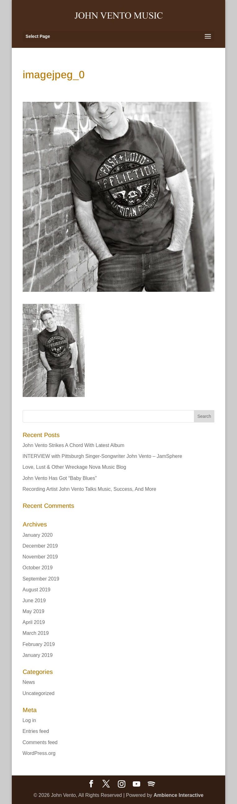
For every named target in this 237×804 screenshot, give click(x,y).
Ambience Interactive (178, 795)
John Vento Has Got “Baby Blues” (60, 478)
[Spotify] (151, 784)
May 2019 (33, 611)
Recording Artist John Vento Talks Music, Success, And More (89, 489)
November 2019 (40, 556)
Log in (29, 720)
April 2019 (34, 622)
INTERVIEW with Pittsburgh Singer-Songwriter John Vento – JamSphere (102, 456)
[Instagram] (121, 784)
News (29, 682)
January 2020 (38, 535)
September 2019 (41, 578)
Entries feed (36, 731)
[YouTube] (136, 784)
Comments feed (40, 742)
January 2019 (38, 655)
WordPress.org (39, 753)
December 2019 (40, 546)
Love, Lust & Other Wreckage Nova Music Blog (74, 467)
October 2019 (38, 567)
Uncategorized (39, 693)
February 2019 (39, 644)
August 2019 (37, 589)
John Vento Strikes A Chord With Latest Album (73, 445)
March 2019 (36, 633)
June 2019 (34, 600)
